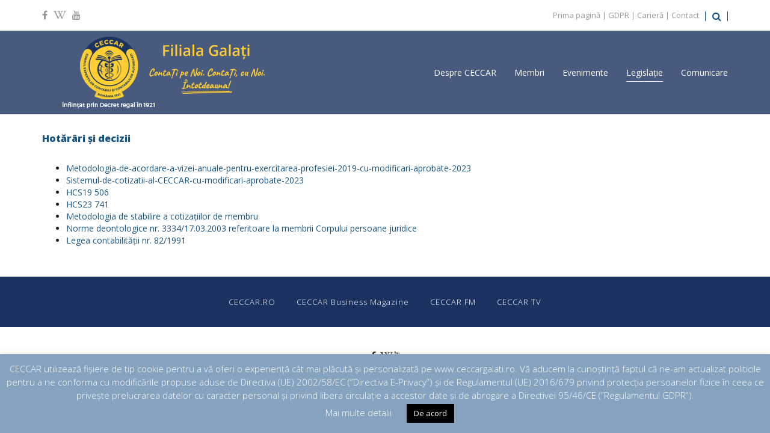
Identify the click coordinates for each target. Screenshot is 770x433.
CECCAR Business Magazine (353, 301)
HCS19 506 (87, 192)
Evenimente (585, 72)
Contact (685, 15)
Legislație (644, 72)
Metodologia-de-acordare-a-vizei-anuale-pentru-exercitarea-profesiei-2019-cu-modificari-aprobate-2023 (268, 168)
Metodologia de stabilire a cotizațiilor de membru (162, 216)
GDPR (618, 15)
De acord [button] (430, 413)
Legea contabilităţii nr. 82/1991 (126, 240)
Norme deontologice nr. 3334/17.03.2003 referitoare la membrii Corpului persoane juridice (241, 228)
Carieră (650, 15)
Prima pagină (576, 15)
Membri (529, 72)
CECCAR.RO (252, 301)
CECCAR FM (453, 301)
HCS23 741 (87, 204)
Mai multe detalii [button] (358, 413)
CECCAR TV (519, 301)
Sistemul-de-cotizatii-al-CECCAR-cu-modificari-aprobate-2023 (185, 180)
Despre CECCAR (465, 72)
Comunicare (704, 72)
